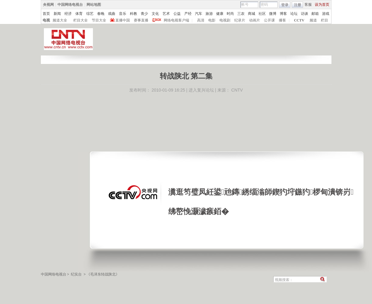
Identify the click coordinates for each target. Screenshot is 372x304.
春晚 (100, 14)
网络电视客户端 (176, 20)
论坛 (294, 14)
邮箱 (315, 14)
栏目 (324, 20)
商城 (251, 14)
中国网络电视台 (70, 4)
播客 (282, 20)
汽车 (198, 14)
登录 (284, 5)
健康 (219, 14)
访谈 (304, 14)
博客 (283, 14)
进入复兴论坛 (201, 90)
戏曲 (111, 14)
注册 (297, 5)
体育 (79, 14)
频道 (313, 20)
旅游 (209, 14)
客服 (308, 4)
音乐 (122, 14)
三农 (241, 14)
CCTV (299, 20)
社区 (262, 14)
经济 (68, 14)
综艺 (90, 14)
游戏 (325, 14)
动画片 (254, 20)
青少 (144, 14)
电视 (46, 20)
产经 (188, 14)
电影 (212, 20)
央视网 (48, 4)
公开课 (269, 20)
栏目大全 (80, 20)
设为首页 (322, 4)
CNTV (237, 90)
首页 (46, 14)
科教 (133, 14)
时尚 (230, 14)
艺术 (166, 14)
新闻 (57, 14)
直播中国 (122, 20)
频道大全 (60, 20)
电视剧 (224, 20)
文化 (155, 14)
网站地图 (94, 4)
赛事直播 (141, 20)
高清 (200, 20)
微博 (272, 14)
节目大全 (99, 20)
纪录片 (239, 20)
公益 (177, 14)
